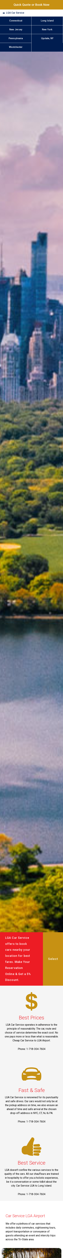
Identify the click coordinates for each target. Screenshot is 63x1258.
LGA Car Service (15, 12)
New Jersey (15, 29)
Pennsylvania (16, 38)
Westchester (16, 47)
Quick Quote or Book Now (31, 5)
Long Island (47, 20)
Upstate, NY (47, 38)
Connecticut (15, 20)
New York (47, 29)
